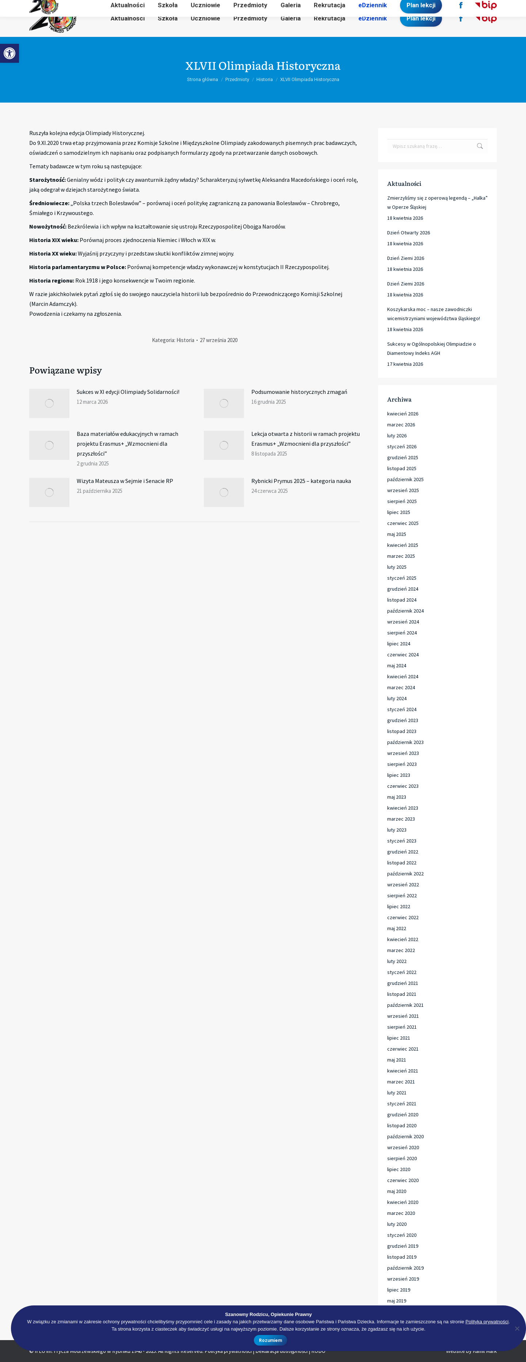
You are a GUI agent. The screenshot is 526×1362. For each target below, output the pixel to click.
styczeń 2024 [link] (401, 709)
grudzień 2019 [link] (402, 1246)
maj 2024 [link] (396, 665)
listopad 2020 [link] (401, 1125)
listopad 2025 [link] (401, 468)
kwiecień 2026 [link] (402, 413)
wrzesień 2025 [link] (403, 490)
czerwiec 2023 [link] (403, 786)
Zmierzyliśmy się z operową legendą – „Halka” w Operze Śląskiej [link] (437, 202)
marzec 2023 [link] (401, 819)
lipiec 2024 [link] (398, 643)
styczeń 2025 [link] (401, 578)
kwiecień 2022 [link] (402, 939)
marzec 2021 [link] (401, 1081)
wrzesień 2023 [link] (403, 753)
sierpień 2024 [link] (402, 632)
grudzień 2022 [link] (402, 851)
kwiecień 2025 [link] (402, 545)
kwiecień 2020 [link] (402, 1202)
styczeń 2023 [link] (401, 840)
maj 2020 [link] (396, 1191)
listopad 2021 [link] (401, 994)
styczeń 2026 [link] (401, 446)
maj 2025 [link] (396, 534)
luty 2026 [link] (397, 435)
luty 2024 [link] (397, 698)
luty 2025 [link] (397, 567)
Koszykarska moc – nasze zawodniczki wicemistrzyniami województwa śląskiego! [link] (433, 314)
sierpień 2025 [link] (402, 501)
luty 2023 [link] (397, 829)
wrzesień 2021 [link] (403, 1016)
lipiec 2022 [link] (398, 906)
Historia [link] (185, 340)
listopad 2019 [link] (401, 1257)
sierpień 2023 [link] (402, 764)
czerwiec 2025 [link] (403, 523)
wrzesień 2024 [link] (403, 621)
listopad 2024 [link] (401, 599)
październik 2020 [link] (405, 1136)
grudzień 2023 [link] (402, 720)
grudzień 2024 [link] (402, 589)
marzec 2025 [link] (401, 556)
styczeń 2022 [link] (401, 972)
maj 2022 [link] (396, 928)
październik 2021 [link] (405, 1005)
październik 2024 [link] (405, 610)
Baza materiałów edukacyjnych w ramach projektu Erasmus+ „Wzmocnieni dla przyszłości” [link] (127, 443)
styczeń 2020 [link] (401, 1235)
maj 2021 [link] (396, 1059)
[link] (9, 53)
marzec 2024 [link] (401, 687)
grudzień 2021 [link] (402, 983)
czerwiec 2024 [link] (403, 654)
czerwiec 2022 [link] (403, 917)
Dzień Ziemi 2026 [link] (405, 258)
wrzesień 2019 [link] (403, 1278)
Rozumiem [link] (270, 1340)
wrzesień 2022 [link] (403, 884)
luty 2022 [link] (397, 961)
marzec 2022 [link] (401, 950)
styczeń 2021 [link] (401, 1103)
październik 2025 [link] (405, 479)
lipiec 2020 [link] (398, 1169)
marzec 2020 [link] (401, 1213)
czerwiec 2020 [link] (403, 1180)
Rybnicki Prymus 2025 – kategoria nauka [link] (301, 480)
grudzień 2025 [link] (402, 457)
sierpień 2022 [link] (402, 895)
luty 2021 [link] (397, 1092)
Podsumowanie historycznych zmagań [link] (299, 391)
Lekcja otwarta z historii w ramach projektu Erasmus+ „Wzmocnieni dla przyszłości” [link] (305, 438)
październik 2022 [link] (405, 873)
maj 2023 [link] (396, 797)
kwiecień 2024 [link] (402, 676)
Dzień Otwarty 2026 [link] (408, 232)
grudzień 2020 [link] (402, 1114)
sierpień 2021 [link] (402, 1027)
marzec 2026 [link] (401, 424)
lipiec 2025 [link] (398, 512)
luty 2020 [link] (397, 1224)
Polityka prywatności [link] (486, 1321)
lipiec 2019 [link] (398, 1289)
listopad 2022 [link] (401, 862)
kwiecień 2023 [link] (402, 808)
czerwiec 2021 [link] (403, 1049)
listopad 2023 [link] (401, 731)
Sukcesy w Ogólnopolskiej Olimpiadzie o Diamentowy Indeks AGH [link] (431, 348)
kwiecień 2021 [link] (402, 1070)
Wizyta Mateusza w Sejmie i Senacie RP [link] (125, 480)
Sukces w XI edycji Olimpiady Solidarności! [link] (128, 391)
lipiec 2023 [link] (398, 775)
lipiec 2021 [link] (398, 1038)
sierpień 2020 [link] (402, 1158)
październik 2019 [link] (405, 1268)
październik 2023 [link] (405, 742)
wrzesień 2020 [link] (403, 1147)
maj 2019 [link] (396, 1300)
